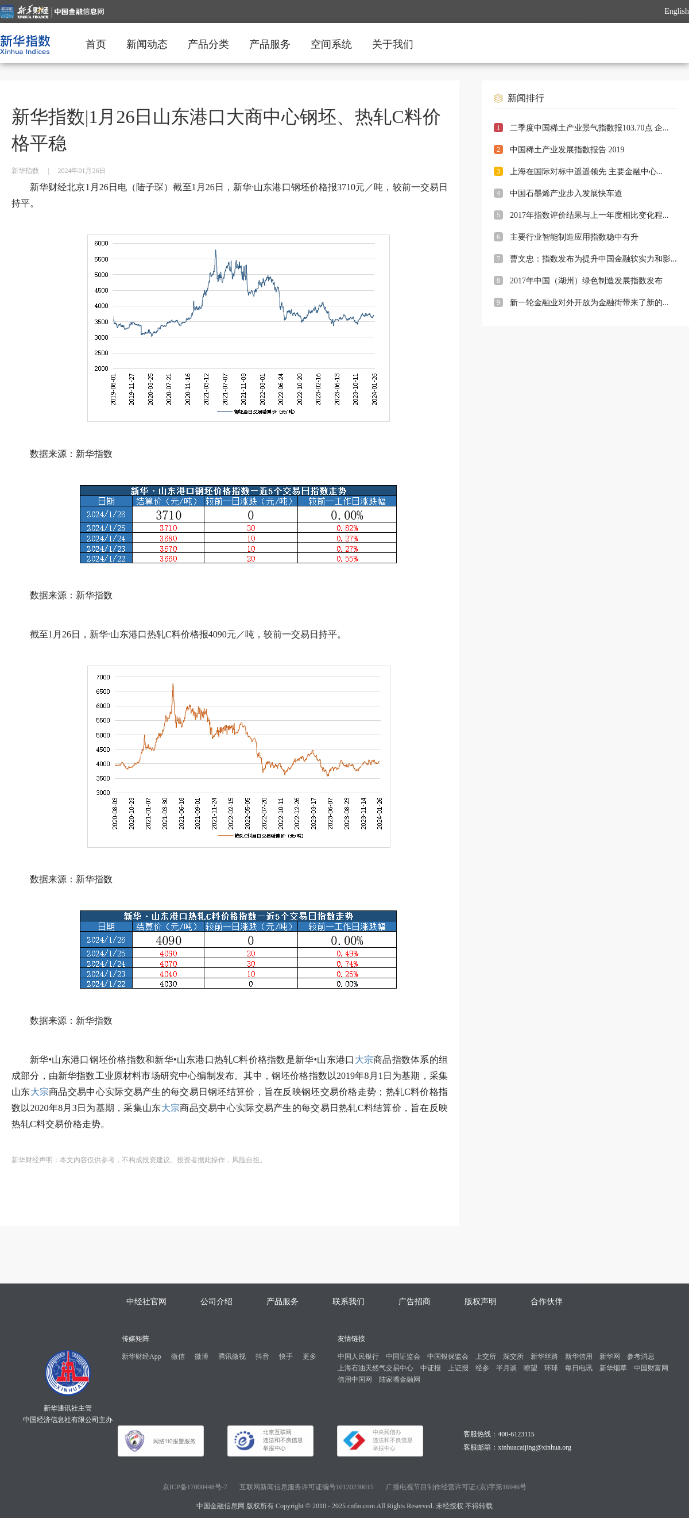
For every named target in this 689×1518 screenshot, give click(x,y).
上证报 (458, 1368)
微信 (178, 1356)
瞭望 (530, 1368)
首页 (96, 44)
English (676, 11)
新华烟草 (613, 1368)
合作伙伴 (547, 1301)
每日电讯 (579, 1368)
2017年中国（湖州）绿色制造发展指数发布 (586, 280)
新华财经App (141, 1356)
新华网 (609, 1356)
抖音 (262, 1356)
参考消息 (641, 1356)
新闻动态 (147, 44)
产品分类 (208, 44)
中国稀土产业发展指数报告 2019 (567, 149)
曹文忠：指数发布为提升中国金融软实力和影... (593, 259)
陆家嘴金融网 (399, 1379)
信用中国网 (355, 1379)
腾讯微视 (232, 1356)
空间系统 (331, 44)
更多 (309, 1356)
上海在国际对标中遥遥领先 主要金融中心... (586, 171)
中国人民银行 (358, 1356)
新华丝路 (544, 1356)
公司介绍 (216, 1301)
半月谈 (506, 1368)
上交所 (485, 1356)
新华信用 (579, 1356)
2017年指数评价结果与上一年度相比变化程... (589, 215)
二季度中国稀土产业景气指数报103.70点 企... (589, 128)
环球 (551, 1368)
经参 (482, 1368)
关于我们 (392, 44)
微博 (201, 1356)
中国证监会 (403, 1356)
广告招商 (414, 1301)
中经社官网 (146, 1301)
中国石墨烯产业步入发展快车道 (566, 193)
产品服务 (270, 44)
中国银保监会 (448, 1356)
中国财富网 (651, 1368)
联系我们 (348, 1301)
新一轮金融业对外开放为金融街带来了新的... (589, 302)
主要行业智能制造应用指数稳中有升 (574, 237)
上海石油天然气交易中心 (375, 1368)
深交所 (513, 1356)
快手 (286, 1356)
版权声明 (481, 1301)
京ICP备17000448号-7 (194, 1487)
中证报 (430, 1368)
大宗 (364, 1059)
